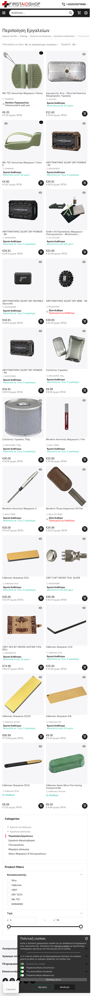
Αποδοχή (64, 987)
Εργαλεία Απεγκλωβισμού (22, 840)
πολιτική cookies (62, 946)
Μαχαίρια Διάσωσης (19, 849)
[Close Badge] (18, 981)
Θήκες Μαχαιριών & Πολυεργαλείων (27, 853)
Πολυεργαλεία (16, 845)
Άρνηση (42, 987)
